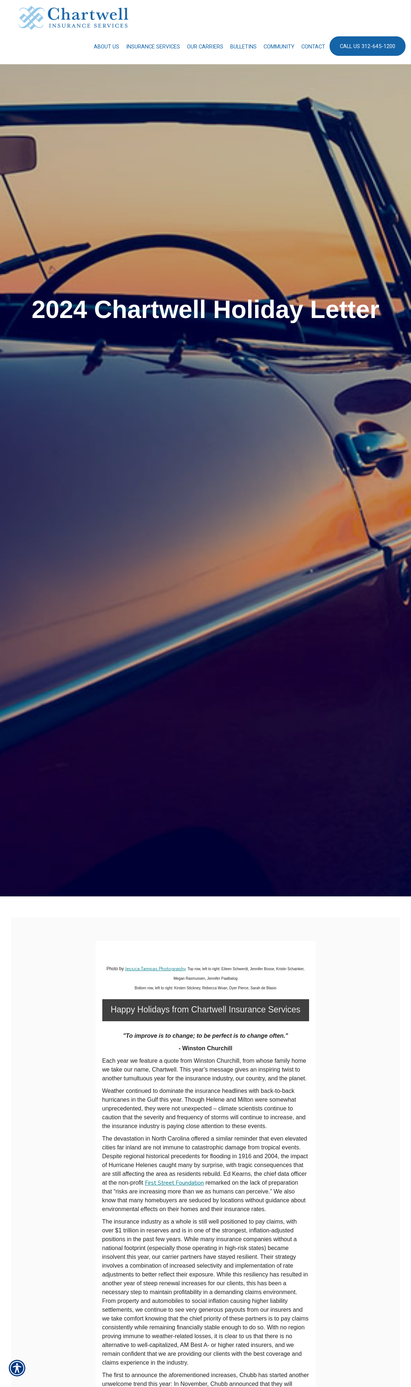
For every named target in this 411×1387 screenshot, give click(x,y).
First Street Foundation (174, 1183)
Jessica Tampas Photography (155, 969)
